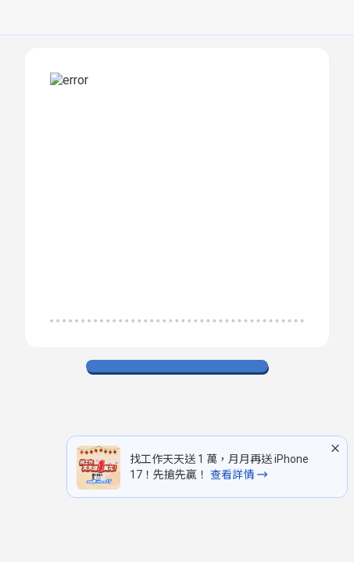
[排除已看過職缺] (19, 299)
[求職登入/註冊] (213, 17)
